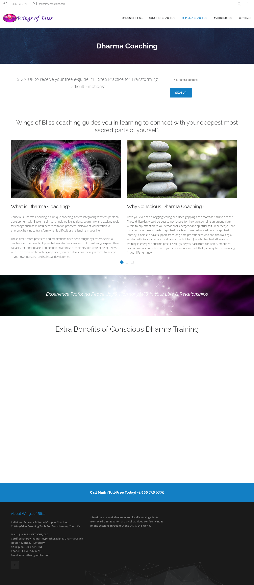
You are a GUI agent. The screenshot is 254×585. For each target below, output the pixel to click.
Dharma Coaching (194, 17)
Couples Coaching (162, 17)
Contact (245, 17)
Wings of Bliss (132, 17)
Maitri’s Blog (223, 17)
